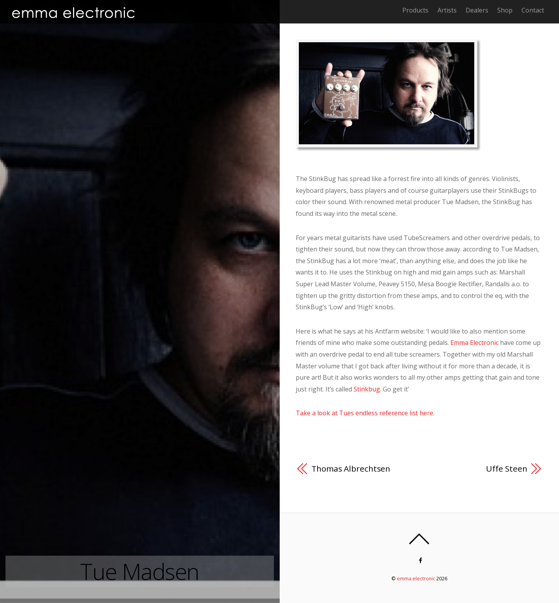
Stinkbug (367, 389)
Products (415, 10)
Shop (505, 10)
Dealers (477, 10)
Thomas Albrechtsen (350, 468)
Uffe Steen (506, 468)
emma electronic (416, 578)
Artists (447, 10)
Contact (532, 10)
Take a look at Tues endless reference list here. (365, 413)
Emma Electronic (474, 342)
